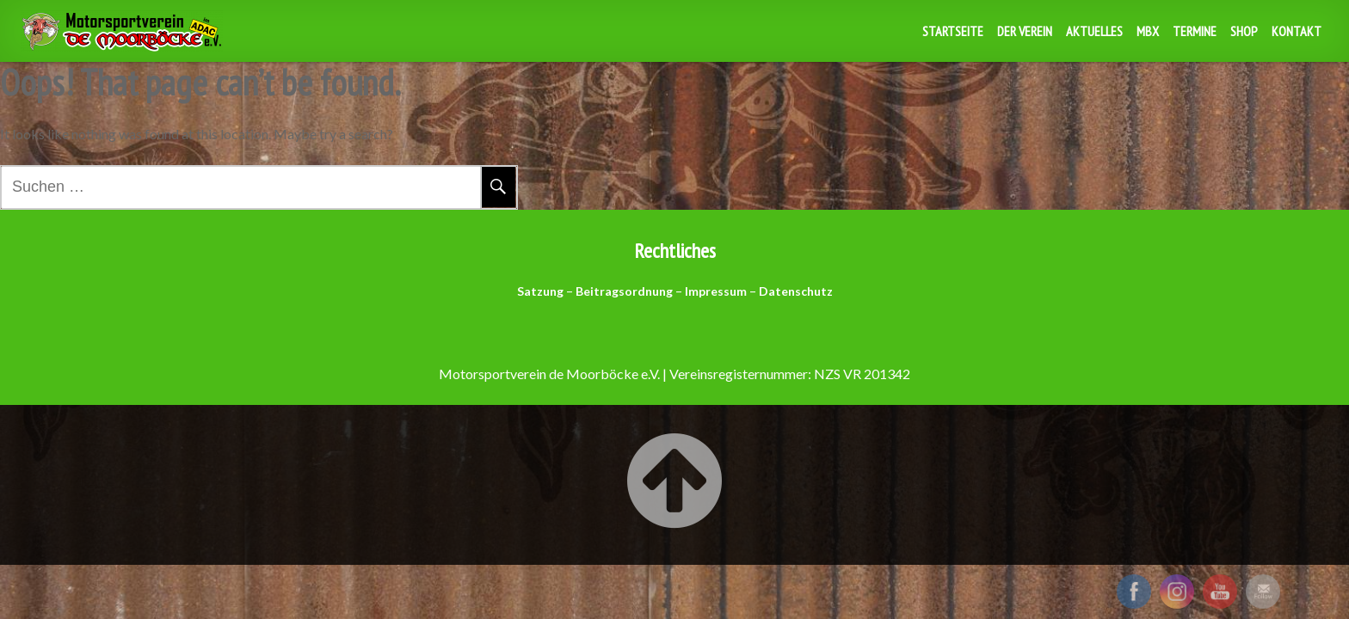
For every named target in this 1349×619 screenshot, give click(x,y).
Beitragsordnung (624, 291)
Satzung (540, 291)
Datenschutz (796, 291)
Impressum (716, 291)
